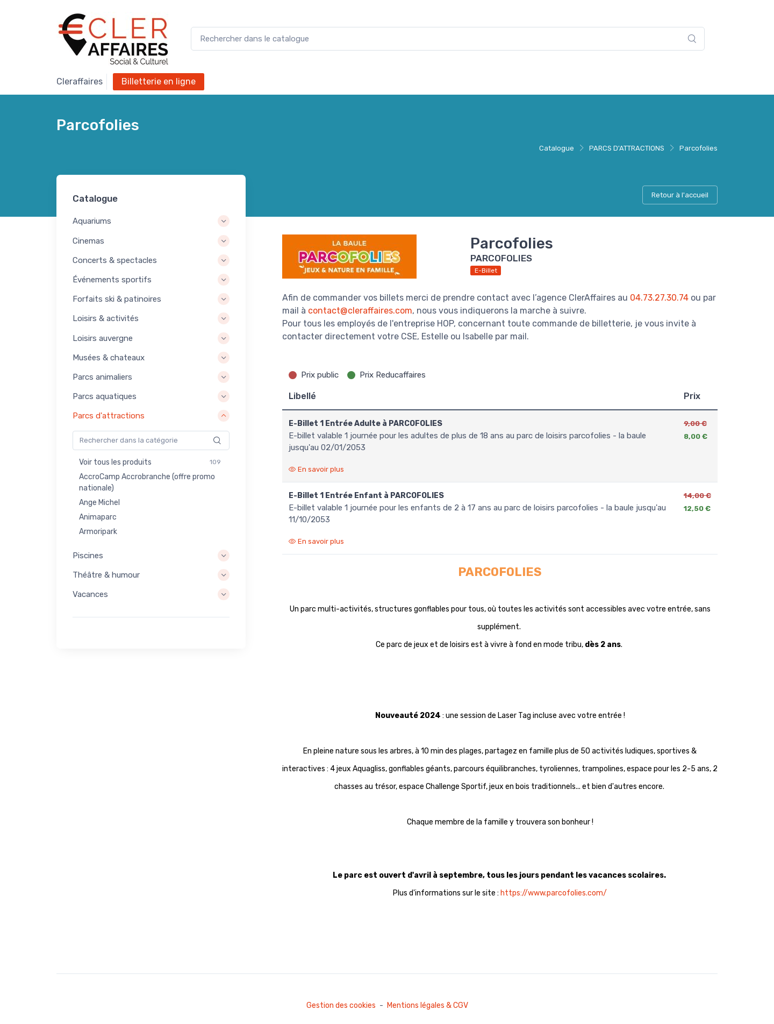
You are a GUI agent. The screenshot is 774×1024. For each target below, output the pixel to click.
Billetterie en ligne (158, 81)
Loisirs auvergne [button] (103, 338)
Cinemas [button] (88, 241)
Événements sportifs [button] (112, 280)
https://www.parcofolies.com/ (553, 893)
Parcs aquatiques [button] (105, 396)
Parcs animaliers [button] (102, 377)
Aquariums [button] (92, 221)
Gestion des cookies (341, 1005)
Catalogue (556, 148)
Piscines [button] (88, 555)
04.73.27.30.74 (659, 298)
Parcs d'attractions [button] (109, 416)
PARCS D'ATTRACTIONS (626, 148)
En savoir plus (316, 469)
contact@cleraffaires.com (360, 310)
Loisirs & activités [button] (106, 319)
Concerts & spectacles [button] (115, 260)
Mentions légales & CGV (427, 1005)
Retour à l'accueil (679, 195)
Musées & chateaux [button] (109, 357)
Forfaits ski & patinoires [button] (117, 299)
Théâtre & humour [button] (106, 575)
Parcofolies (698, 148)
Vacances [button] (90, 594)
